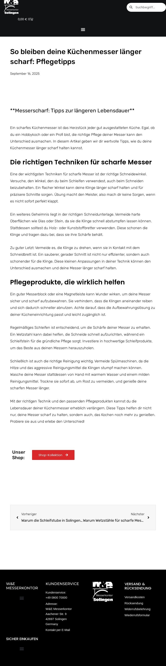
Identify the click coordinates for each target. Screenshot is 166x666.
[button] (83, 29)
